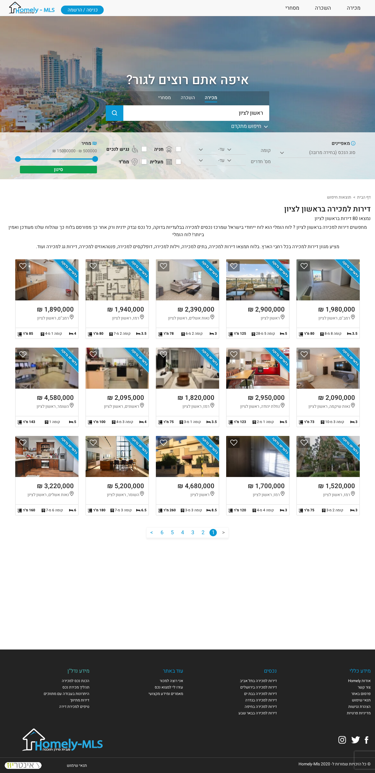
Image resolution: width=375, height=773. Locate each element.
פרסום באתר (361, 693)
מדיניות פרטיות (359, 713)
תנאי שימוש (361, 700)
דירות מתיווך (79, 700)
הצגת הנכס (328, 299)
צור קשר (364, 687)
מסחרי (292, 8)
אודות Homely (359, 681)
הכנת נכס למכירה (75, 681)
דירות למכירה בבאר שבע (257, 713)
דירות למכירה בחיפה (261, 706)
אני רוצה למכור (171, 681)
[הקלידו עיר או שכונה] (187, 113)
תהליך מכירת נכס (75, 687)
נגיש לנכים (122, 149)
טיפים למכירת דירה (74, 706)
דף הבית (364, 197)
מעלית (161, 162)
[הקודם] (223, 532)
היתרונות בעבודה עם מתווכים (66, 693)
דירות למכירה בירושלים (258, 687)
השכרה (323, 8)
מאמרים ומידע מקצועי (166, 693)
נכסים (270, 671)
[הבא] (151, 532)
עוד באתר (173, 671)
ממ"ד (129, 162)
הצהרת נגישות (359, 706)
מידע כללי (360, 671)
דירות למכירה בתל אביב (258, 681)
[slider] (95, 159)
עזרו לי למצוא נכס (169, 687)
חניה (163, 149)
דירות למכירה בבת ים (260, 693)
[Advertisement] (187, 588)
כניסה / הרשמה (83, 9)
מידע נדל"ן (78, 671)
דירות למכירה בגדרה (261, 700)
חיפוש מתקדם (250, 126)
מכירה (353, 8)
